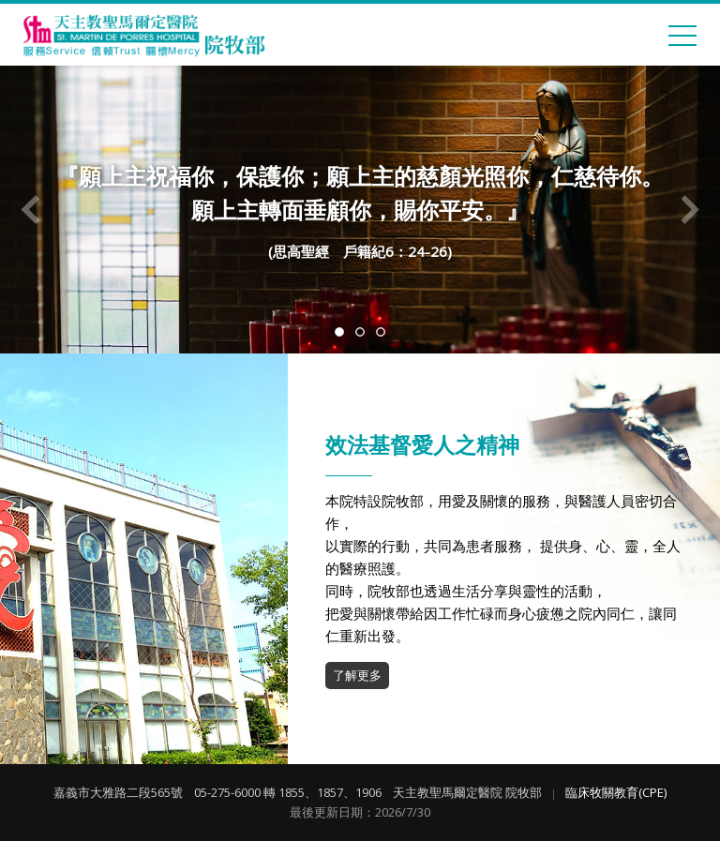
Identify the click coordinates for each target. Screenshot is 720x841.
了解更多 (357, 675)
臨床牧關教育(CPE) (616, 792)
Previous (31, 210)
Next (689, 210)
